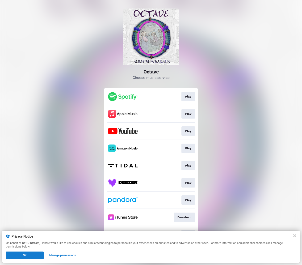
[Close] (294, 235)
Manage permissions (62, 255)
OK (25, 255)
